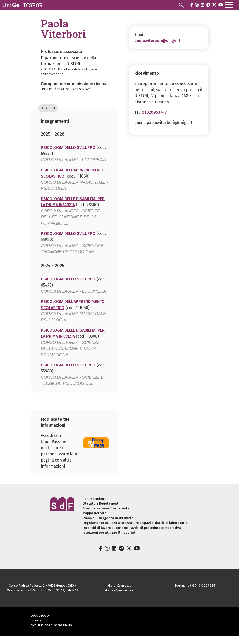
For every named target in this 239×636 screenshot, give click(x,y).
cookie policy (40, 615)
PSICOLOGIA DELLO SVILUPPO (68, 147)
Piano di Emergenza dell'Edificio (108, 518)
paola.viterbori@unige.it (157, 40)
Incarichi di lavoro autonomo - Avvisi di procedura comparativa (132, 528)
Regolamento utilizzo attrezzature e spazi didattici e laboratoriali (136, 523)
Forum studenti (95, 499)
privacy (36, 620)
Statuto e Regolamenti (101, 503)
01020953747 (154, 112)
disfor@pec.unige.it (119, 590)
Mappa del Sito (94, 513)
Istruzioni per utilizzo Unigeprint (109, 532)
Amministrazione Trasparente (106, 508)
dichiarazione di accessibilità (51, 625)
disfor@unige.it (119, 585)
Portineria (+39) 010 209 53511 (196, 585)
